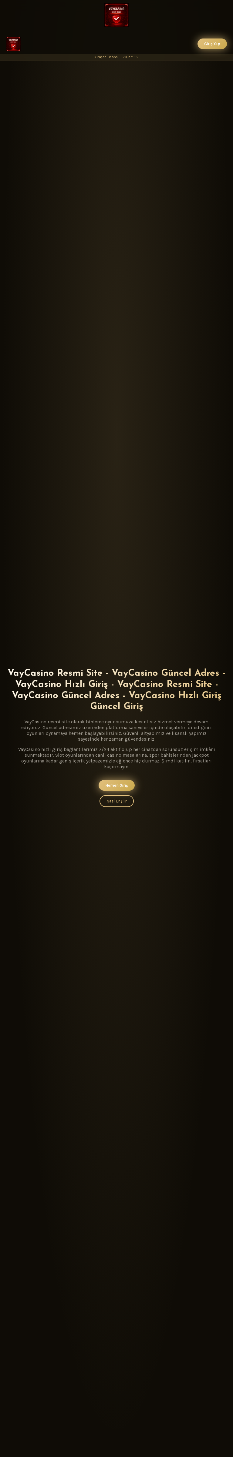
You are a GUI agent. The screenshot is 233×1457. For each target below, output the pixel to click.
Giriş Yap (212, 44)
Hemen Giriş (116, 785)
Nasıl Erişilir (117, 801)
